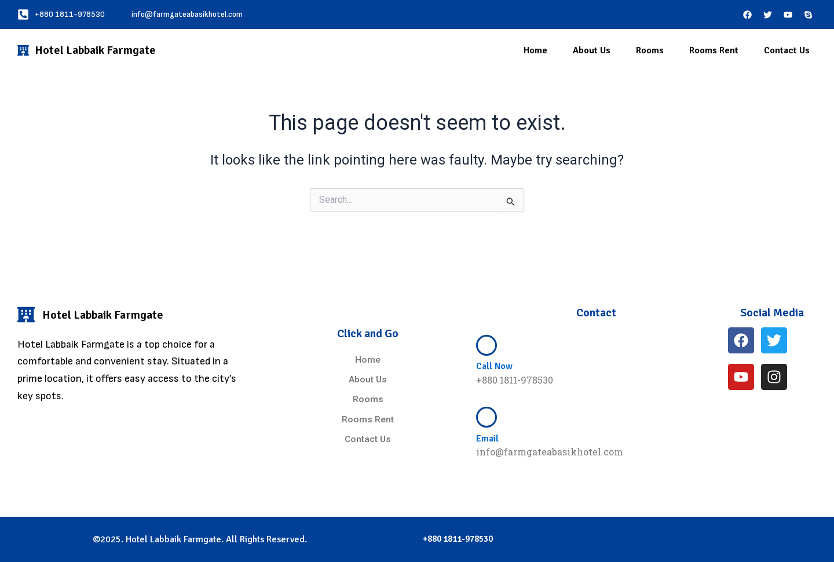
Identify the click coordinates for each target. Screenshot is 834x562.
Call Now (494, 366)
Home (535, 50)
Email (487, 438)
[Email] (486, 417)
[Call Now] (486, 345)
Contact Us (787, 50)
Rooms (650, 50)
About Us (591, 50)
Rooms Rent (713, 50)
